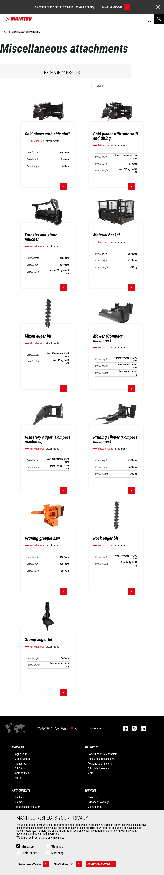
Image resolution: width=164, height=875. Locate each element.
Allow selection (68, 864)
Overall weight (33, 166)
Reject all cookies (33, 864)
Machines (91, 747)
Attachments (21, 790)
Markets (18, 747)
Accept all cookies (102, 864)
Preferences (29, 853)
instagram (132, 728)
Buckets (19, 797)
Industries (20, 763)
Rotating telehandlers (100, 763)
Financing (93, 797)
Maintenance (95, 806)
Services (90, 790)
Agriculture (21, 754)
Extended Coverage (98, 802)
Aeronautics (22, 773)
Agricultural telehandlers (101, 758)
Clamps (19, 802)
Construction (22, 758)
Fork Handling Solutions (28, 806)
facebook (123, 728)
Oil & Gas (20, 768)
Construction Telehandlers (102, 754)
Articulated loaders (98, 768)
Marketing (57, 853)
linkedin (141, 728)
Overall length (33, 152)
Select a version (116, 7)
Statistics (57, 847)
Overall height (33, 159)
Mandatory (28, 847)
